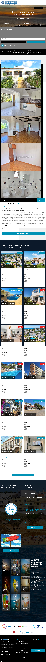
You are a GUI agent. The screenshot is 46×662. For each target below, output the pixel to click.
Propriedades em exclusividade (21, 52)
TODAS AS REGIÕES (11, 550)
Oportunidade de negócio (39, 401)
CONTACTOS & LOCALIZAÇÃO (38, 651)
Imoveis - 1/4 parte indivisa (21, 645)
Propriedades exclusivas (32, 26)
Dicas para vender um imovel (21, 654)
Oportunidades (32, 23)
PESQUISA (36, 41)
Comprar (21, 50)
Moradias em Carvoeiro (20, 641)
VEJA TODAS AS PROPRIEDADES (23, 474)
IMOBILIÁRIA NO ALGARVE (23, 18)
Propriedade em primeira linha (16, 290)
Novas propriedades (11, 26)
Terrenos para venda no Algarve (21, 646)
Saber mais (18, 284)
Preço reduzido (19, 438)
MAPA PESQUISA (14, 41)
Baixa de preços (11, 23)
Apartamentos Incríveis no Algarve (22, 643)
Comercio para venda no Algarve (21, 655)
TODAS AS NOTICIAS (35, 527)
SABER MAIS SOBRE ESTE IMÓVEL (23, 233)
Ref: (4, 225)
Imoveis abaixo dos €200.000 (21, 657)
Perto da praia (19, 401)
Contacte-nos (39, 8)
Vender (37, 50)
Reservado (20, 253)
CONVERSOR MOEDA (38, 653)
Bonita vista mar (41, 438)
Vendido (42, 290)
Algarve (39, 639)
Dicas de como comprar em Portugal (22, 652)
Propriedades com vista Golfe (21, 648)
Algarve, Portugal (38, 645)
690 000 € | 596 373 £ (28, 228)
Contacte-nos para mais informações (37, 52)
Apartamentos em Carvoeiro (21, 650)
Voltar (38, 659)
